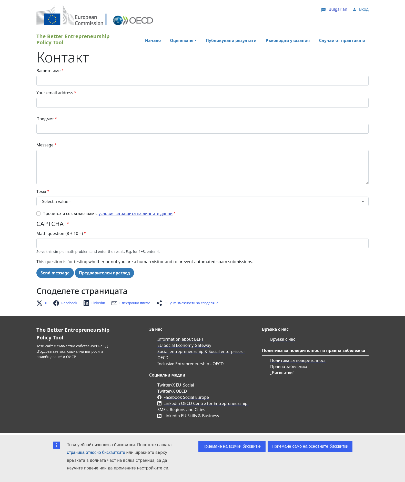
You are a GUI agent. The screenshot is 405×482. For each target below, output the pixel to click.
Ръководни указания (288, 40)
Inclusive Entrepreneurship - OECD (190, 364)
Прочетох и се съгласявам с (108, 213)
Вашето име (48, 70)
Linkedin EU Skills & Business (191, 416)
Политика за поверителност (298, 360)
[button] (43, 303)
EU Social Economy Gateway (184, 345)
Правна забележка (288, 366)
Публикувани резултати (231, 40)
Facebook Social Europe (186, 397)
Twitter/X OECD (172, 391)
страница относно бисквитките (96, 452)
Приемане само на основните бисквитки (310, 446)
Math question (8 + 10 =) (59, 233)
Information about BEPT (180, 339)
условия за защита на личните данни (136, 213)
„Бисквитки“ (282, 373)
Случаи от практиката (342, 40)
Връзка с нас (282, 339)
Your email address (54, 92)
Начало (153, 40)
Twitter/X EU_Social (175, 385)
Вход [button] (364, 9)
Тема (41, 191)
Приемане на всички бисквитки (231, 446)
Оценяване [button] (181, 40)
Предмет (45, 119)
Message (45, 145)
